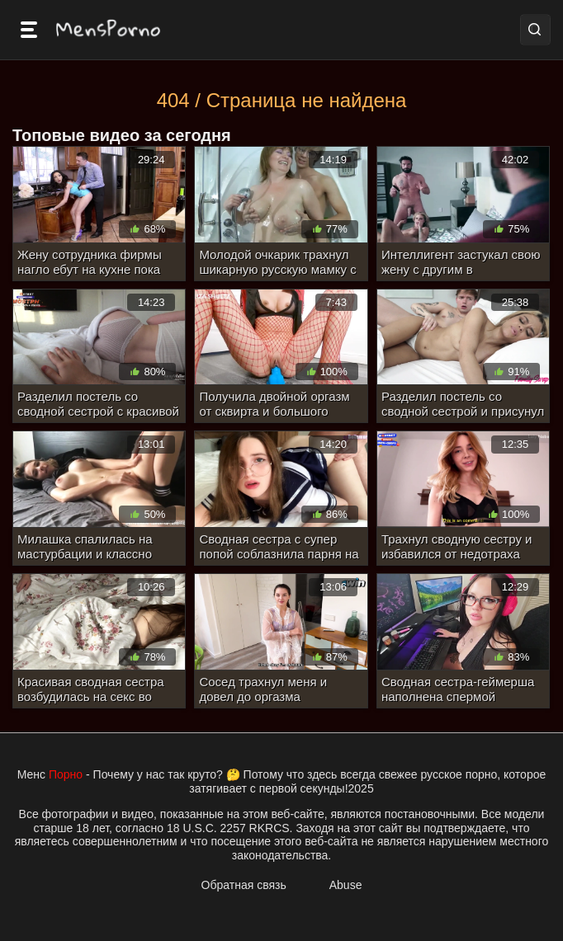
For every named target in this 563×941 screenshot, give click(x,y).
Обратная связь (243, 885)
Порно (66, 774)
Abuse (345, 885)
